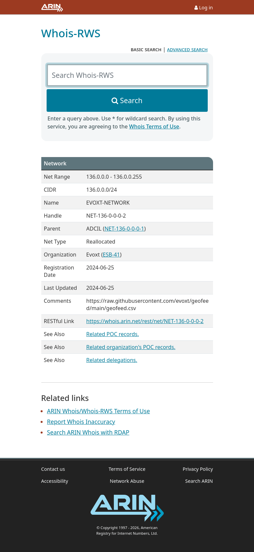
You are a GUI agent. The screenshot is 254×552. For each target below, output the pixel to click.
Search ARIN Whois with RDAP (88, 432)
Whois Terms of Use (154, 126)
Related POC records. (112, 334)
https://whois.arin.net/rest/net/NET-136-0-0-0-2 (144, 321)
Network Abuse (127, 481)
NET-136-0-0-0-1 (124, 228)
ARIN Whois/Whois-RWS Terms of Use (98, 411)
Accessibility (54, 481)
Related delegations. (111, 360)
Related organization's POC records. (130, 347)
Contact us (53, 469)
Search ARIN (199, 481)
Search (131, 100)
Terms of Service (127, 469)
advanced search (187, 49)
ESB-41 (111, 254)
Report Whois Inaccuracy (81, 422)
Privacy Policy (198, 469)
